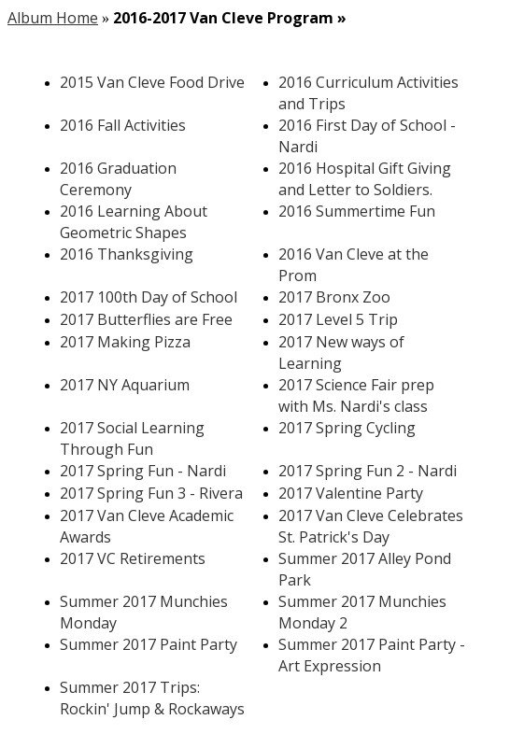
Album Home (52, 17)
